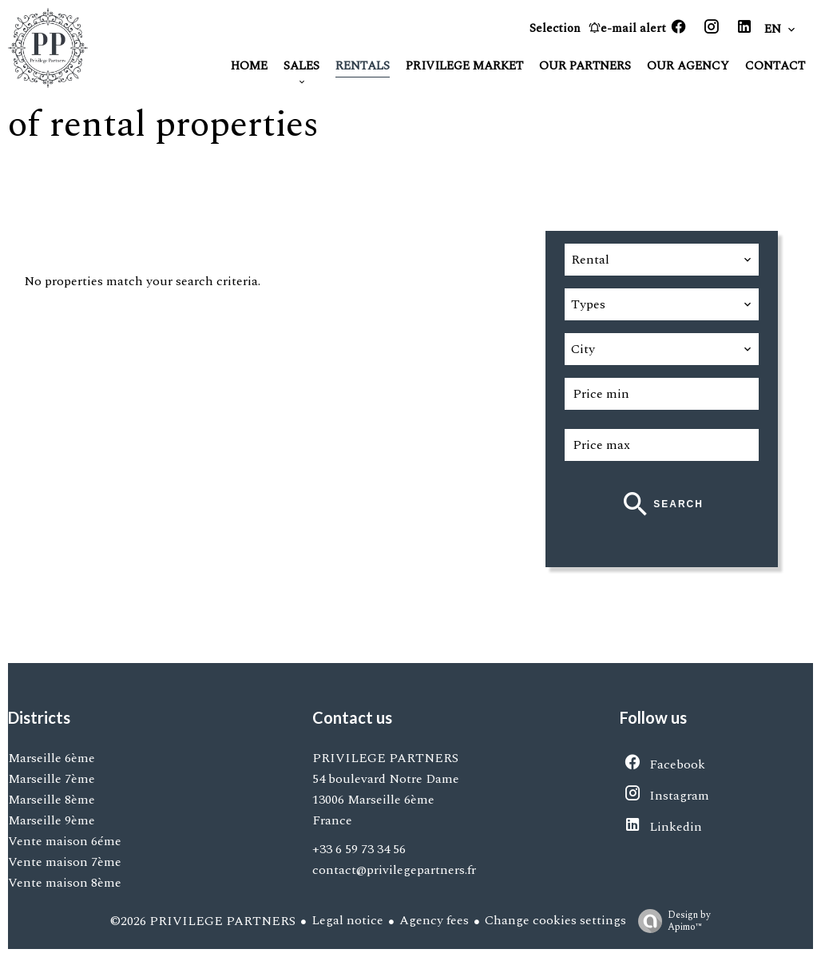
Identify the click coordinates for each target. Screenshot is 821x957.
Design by (670, 920)
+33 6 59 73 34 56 (359, 849)
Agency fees (434, 920)
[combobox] (662, 260)
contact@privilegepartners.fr (394, 870)
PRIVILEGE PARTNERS (385, 758)
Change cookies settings (555, 920)
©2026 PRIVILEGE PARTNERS (202, 921)
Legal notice (347, 920)
